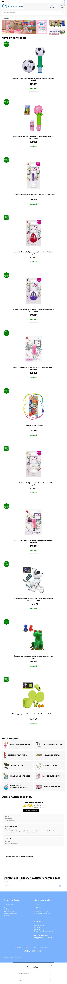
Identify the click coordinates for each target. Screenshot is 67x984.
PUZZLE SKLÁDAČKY (48, 766)
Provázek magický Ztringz (33, 425)
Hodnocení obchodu (10, 913)
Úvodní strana (8, 904)
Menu (6, 18)
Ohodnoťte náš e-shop (12, 957)
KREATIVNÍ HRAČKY (48, 787)
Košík (63, 6)
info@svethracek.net (43, 938)
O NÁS (36, 910)
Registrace (7, 908)
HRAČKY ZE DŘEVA (48, 755)
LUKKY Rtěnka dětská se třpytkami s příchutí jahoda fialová (33, 194)
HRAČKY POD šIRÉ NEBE (16, 776)
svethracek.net (25, 947)
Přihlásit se (7, 906)
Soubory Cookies (9, 911)
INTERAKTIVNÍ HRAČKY (49, 745)
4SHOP (39, 951)
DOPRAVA (37, 904)
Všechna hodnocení (31, 810)
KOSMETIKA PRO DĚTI (48, 776)
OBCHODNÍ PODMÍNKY (41, 911)
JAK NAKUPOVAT (39, 906)
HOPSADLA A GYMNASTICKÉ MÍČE (15, 787)
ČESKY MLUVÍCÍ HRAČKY (16, 745)
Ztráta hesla (8, 910)
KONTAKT (36, 908)
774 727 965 (42, 935)
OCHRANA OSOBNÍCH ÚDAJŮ (43, 913)
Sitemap (6, 915)
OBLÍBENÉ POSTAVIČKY (15, 755)
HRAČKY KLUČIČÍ (13, 766)
